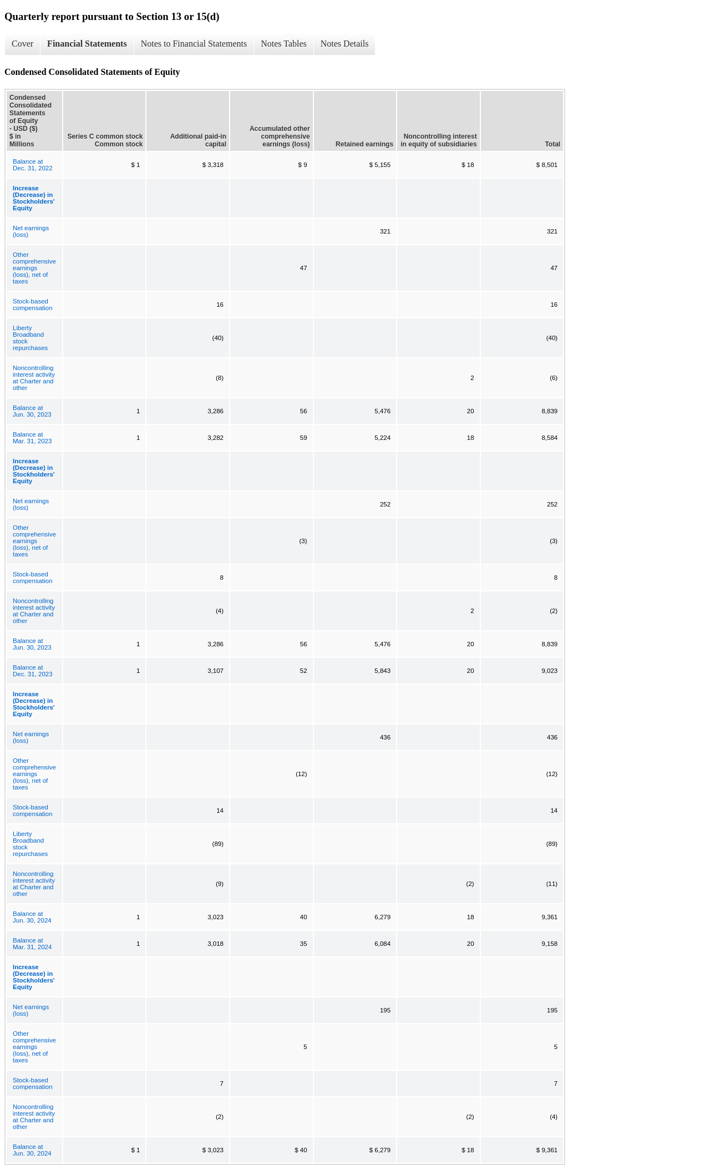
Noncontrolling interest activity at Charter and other (34, 377)
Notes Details (345, 43)
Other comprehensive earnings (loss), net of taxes (34, 268)
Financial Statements (87, 43)
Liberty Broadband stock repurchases (30, 338)
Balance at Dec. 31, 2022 (33, 164)
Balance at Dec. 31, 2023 (33, 670)
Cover (22, 43)
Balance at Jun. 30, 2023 (32, 411)
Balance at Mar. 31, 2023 (32, 437)
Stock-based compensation (33, 304)
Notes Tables (284, 43)
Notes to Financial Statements (194, 43)
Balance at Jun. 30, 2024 (32, 917)
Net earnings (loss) (31, 231)
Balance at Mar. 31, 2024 (32, 943)
